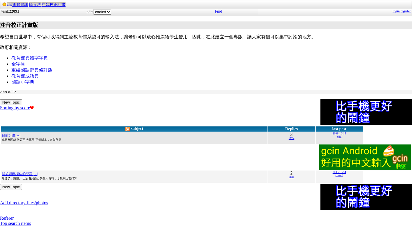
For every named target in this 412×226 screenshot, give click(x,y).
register (406, 11)
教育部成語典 (25, 76)
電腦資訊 (20, 5)
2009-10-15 (339, 133)
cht (9, 4)
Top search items (15, 223)
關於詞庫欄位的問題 (17, 174)
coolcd (339, 175)
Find (218, 11)
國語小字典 (22, 82)
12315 (291, 177)
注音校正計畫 (53, 5)
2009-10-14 (339, 172)
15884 (291, 138)
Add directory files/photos (24, 202)
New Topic (11, 102)
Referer (7, 218)
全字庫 (18, 64)
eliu (339, 136)
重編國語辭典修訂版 (32, 70)
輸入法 (35, 5)
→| (18, 135)
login (396, 11)
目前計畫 (8, 135)
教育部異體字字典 (29, 57)
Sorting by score (17, 107)
